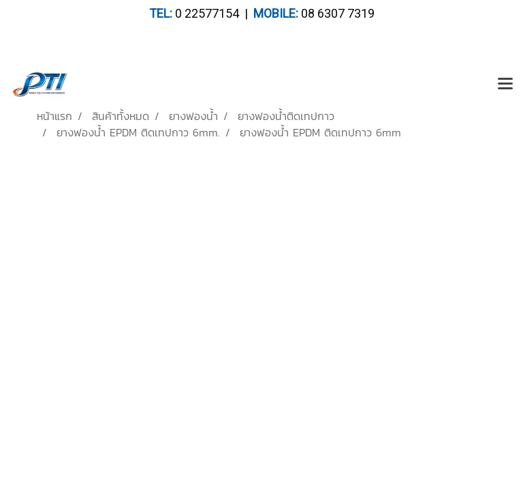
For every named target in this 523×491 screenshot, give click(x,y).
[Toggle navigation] (505, 85)
